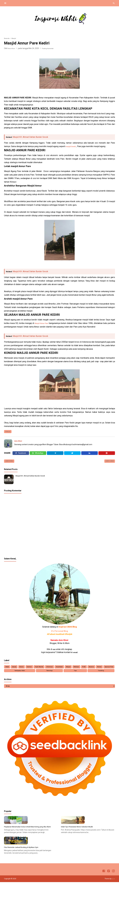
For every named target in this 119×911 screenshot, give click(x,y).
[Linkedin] (89, 454)
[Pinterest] (106, 454)
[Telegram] (55, 454)
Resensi (109, 670)
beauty (16, 670)
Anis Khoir (19, 442)
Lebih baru (10, 464)
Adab (8, 670)
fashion (35, 670)
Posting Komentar (50, 48)
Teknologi (74, 675)
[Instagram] (113, 900)
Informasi (59, 670)
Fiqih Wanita (46, 670)
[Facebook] (21, 454)
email (75, 655)
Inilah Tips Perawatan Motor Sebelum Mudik (80, 842)
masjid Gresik (72, 146)
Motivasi (91, 670)
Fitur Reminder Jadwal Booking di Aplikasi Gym (25, 876)
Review (12, 675)
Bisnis (25, 670)
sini (54, 652)
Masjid (9, 432)
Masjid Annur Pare (45, 323)
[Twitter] (38, 454)
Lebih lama (108, 464)
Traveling (105, 675)
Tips (90, 675)
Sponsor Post (30, 675)
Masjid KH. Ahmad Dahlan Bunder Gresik (32, 137)
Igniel (113, 907)
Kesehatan (70, 670)
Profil (100, 670)
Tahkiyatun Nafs (53, 675)
